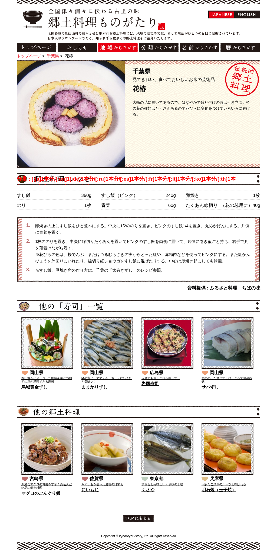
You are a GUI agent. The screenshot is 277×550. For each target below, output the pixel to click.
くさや (147, 489)
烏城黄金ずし (34, 387)
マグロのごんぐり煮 (40, 493)
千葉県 (53, 56)
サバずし (210, 387)
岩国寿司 (150, 383)
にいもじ (90, 489)
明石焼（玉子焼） (219, 489)
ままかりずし (94, 387)
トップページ (29, 56)
